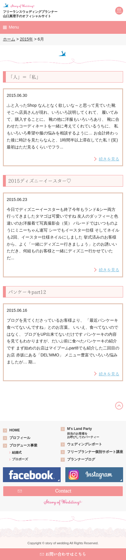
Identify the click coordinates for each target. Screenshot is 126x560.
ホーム (9, 39)
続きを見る (109, 159)
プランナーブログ (81, 459)
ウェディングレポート (84, 444)
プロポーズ (20, 459)
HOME (14, 430)
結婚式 (17, 452)
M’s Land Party (83, 433)
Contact (63, 491)
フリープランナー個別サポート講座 (95, 452)
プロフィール (19, 438)
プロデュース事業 (23, 445)
